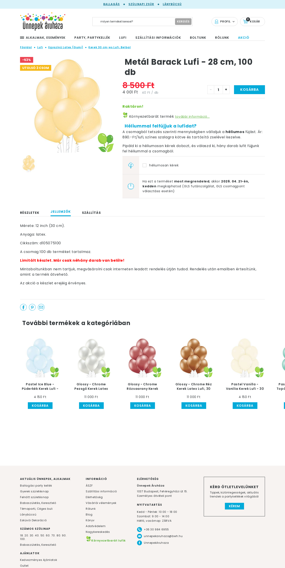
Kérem (234, 506)
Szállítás (91, 212)
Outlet (24, 566)
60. (48, 535)
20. (26, 535)
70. (54, 535)
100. (23, 539)
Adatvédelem (96, 526)
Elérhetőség (94, 497)
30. (32, 535)
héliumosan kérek (164, 165)
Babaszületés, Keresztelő (38, 503)
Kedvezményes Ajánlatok (38, 560)
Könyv (90, 520)
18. (22, 535)
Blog (89, 514)
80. (59, 535)
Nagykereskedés (98, 532)
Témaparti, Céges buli (36, 509)
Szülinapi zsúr (141, 4)
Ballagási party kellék (36, 485)
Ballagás (111, 4)
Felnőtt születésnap (34, 497)
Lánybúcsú (172, 4)
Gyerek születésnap (34, 491)
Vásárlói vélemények (101, 503)
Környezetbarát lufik (106, 540)
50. (43, 535)
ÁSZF (89, 485)
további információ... (192, 116)
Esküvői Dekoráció (33, 520)
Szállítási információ (101, 491)
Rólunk (91, 509)
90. (64, 535)
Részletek (29, 212)
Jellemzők (61, 211)
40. (37, 535)
